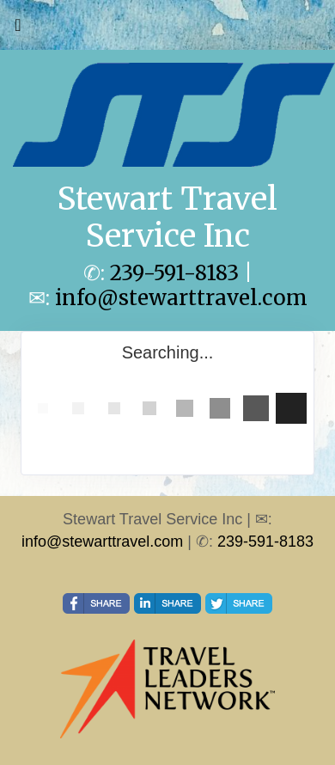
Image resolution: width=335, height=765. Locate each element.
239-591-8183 (174, 273)
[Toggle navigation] (18, 29)
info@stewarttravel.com (181, 298)
